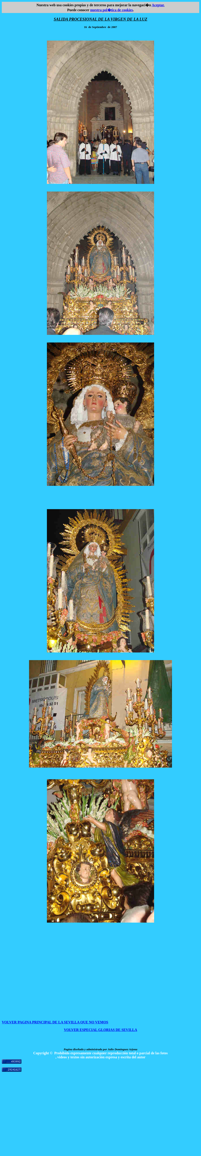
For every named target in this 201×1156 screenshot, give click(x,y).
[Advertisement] (100, 1122)
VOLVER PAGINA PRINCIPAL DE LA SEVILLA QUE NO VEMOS (55, 1022)
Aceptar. (158, 5)
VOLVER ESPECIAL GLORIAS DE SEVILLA (100, 1030)
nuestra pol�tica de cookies (111, 10)
